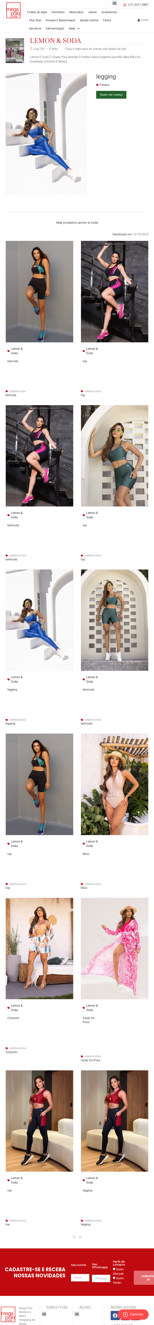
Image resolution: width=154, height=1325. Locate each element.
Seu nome (78, 1265)
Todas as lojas (37, 12)
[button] (115, 3)
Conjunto (11, 1052)
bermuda (11, 559)
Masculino (76, 12)
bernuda (11, 395)
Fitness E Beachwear (61, 20)
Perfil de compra (119, 1263)
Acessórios (109, 12)
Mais (74, 28)
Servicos (35, 28)
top (83, 395)
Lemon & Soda (55, 40)
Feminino (58, 12)
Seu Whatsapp (100, 1266)
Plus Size (35, 20)
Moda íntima (89, 20)
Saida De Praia (90, 1060)
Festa (107, 20)
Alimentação (55, 28)
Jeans (92, 12)
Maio (84, 888)
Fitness (104, 85)
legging (10, 723)
